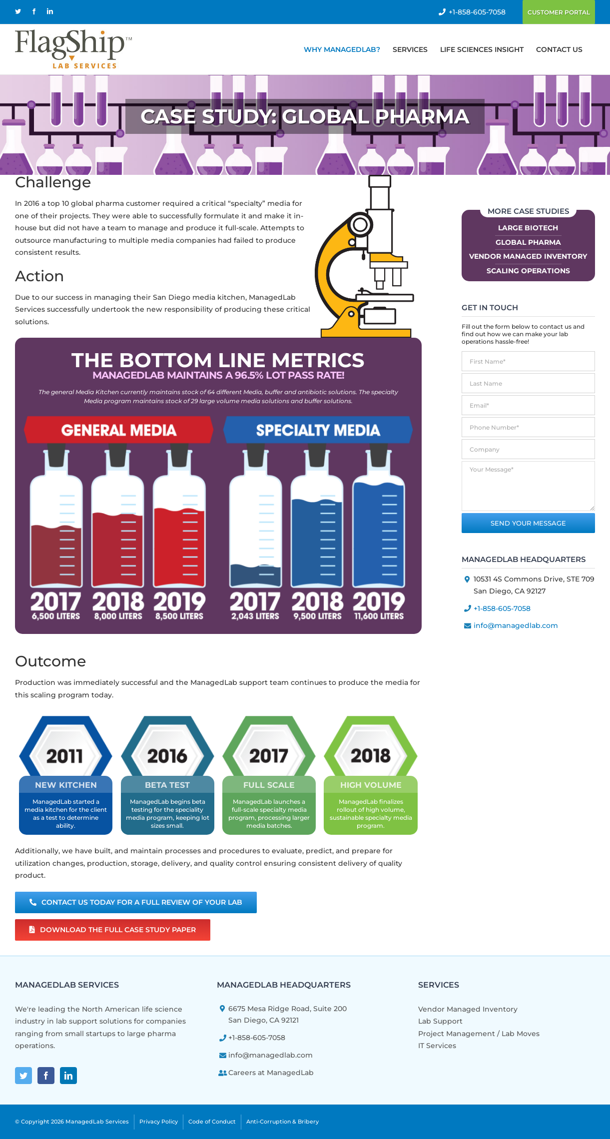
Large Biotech (528, 227)
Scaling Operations (528, 270)
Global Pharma (528, 242)
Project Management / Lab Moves (479, 1033)
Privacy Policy (158, 1121)
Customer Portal (559, 12)
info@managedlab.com (516, 625)
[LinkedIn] (68, 1075)
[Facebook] (45, 1075)
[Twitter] (23, 1075)
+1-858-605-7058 (477, 11)
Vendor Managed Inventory (528, 256)
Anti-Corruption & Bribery (282, 1121)
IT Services (437, 1045)
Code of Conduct (212, 1121)
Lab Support (440, 1021)
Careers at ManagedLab (271, 1072)
